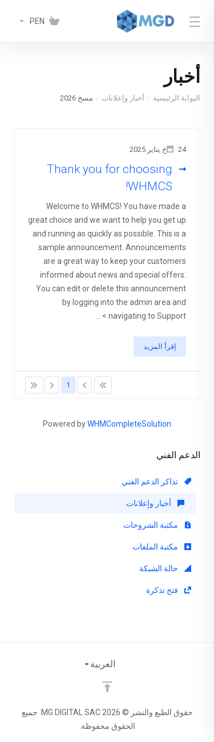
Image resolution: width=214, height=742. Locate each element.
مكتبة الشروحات (157, 525)
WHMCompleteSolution (129, 423)
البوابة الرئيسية (176, 98)
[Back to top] (107, 686)
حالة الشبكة (165, 568)
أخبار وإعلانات (123, 98)
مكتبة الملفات (161, 546)
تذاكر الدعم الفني (156, 481)
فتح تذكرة (168, 590)
